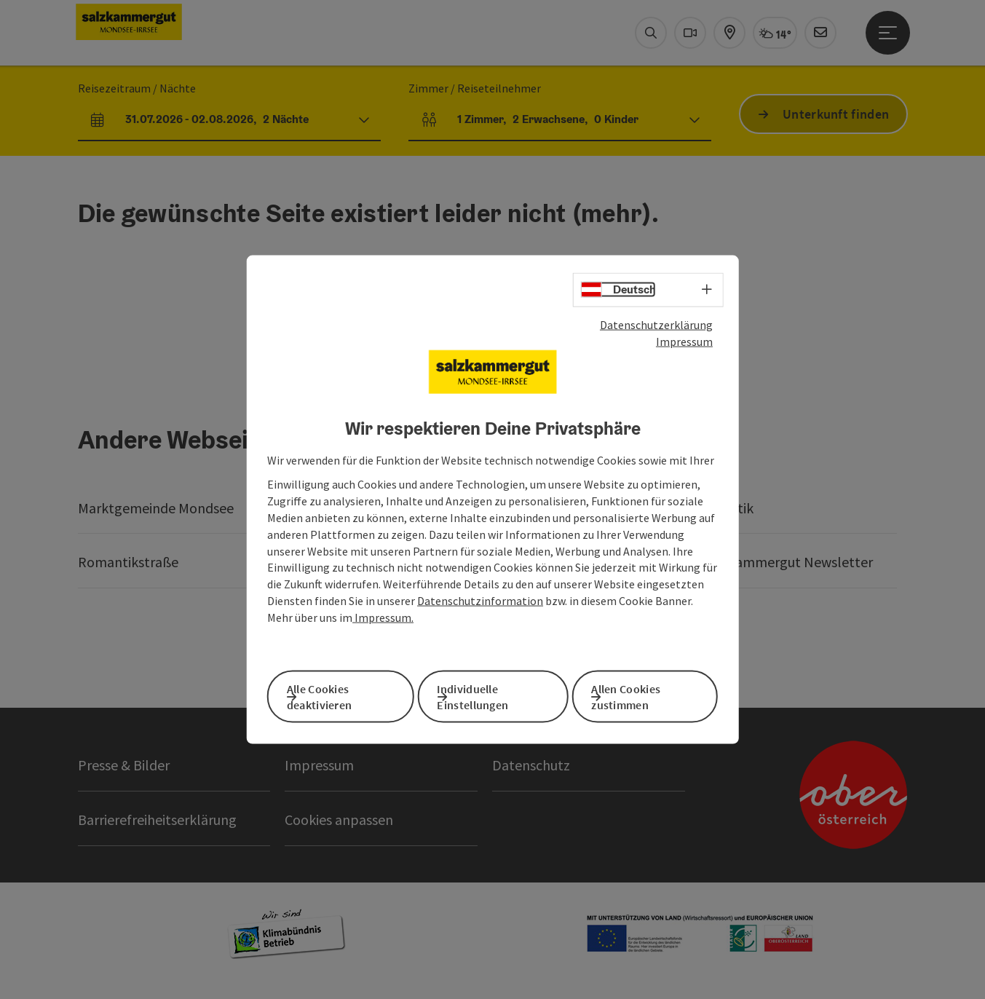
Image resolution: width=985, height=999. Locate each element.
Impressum (684, 346)
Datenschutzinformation (480, 605)
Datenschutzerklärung (656, 329)
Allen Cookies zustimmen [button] (645, 695)
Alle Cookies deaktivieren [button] (338, 695)
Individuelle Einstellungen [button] (492, 695)
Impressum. (383, 622)
